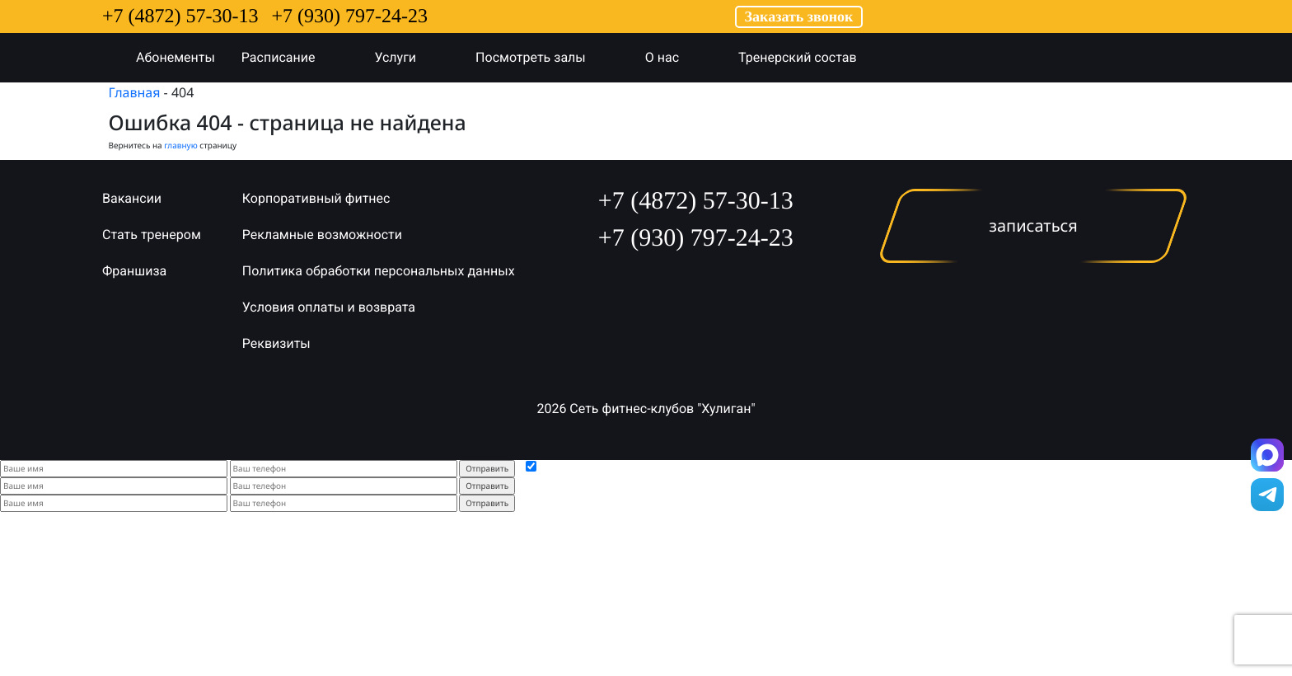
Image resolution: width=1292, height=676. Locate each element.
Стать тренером (151, 234)
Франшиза (134, 271)
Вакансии (132, 198)
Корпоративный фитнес (316, 198)
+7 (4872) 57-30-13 (180, 16)
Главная (135, 92)
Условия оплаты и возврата (328, 307)
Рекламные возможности (322, 234)
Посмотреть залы (547, 57)
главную (180, 145)
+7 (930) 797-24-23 (350, 16)
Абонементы (175, 57)
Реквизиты (276, 343)
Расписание (295, 57)
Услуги (411, 57)
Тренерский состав (814, 57)
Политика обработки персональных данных (378, 271)
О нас (678, 57)
